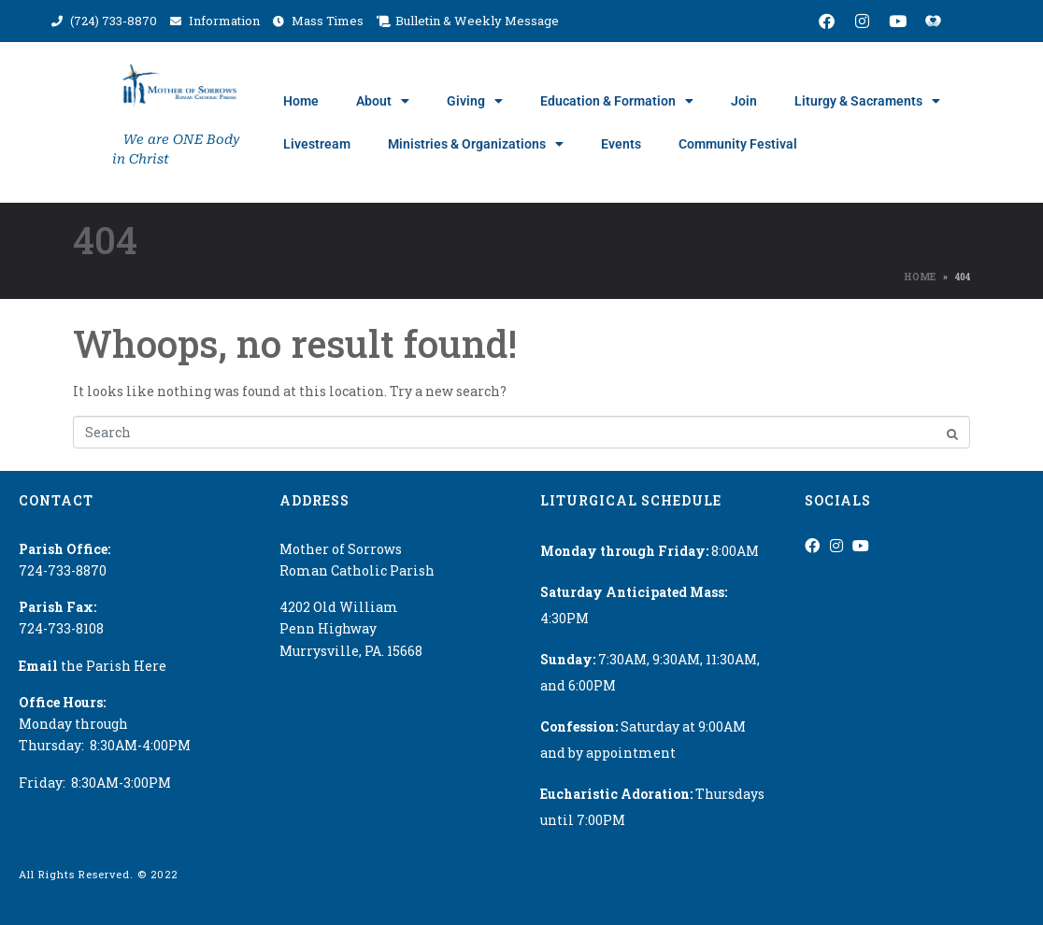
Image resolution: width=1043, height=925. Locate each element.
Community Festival (738, 143)
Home (301, 100)
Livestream (316, 143)
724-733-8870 (63, 570)
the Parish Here (92, 666)
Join (744, 100)
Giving (475, 101)
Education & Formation (616, 101)
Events (621, 143)
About (382, 101)
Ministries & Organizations (476, 144)
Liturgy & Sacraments (867, 101)
